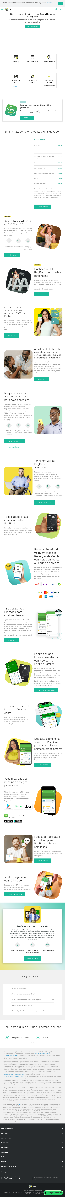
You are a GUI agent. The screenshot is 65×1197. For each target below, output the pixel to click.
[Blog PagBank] (19, 1178)
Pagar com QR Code (15, 894)
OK (61, 3)
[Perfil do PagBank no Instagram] (7, 1178)
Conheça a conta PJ (14, 441)
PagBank (29, 9)
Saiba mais (27, 118)
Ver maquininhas (14, 447)
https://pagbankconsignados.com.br (13, 1076)
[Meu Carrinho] (60, 9)
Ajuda (5, 1172)
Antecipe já (11, 335)
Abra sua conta (43, 207)
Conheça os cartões (45, 502)
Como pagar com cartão (46, 690)
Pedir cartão (12, 255)
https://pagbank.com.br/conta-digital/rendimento (32, 1057)
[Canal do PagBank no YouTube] (11, 1178)
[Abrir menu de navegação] (2, 9)
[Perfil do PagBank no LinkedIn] (15, 1178)
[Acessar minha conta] (55, 9)
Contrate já (16, 86)
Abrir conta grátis (32, 26)
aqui (19, 1104)
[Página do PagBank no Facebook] (3, 1178)
